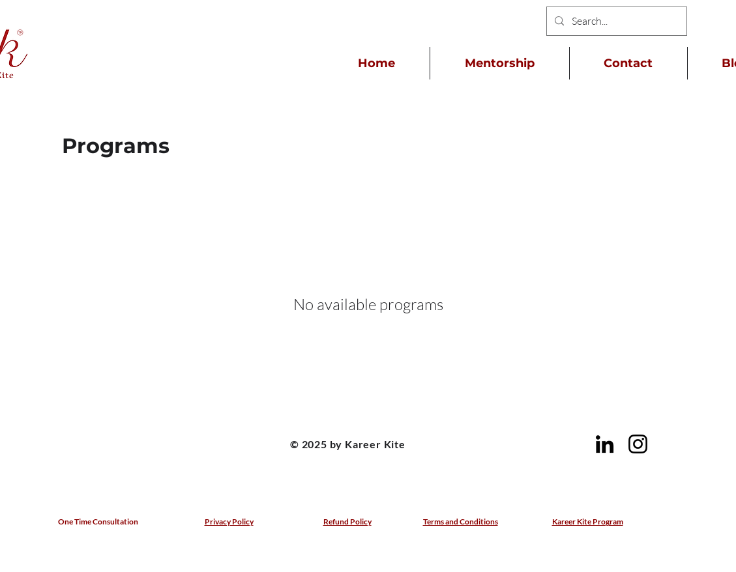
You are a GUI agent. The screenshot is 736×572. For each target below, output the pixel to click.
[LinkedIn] (604, 444)
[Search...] (615, 21)
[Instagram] (638, 444)
